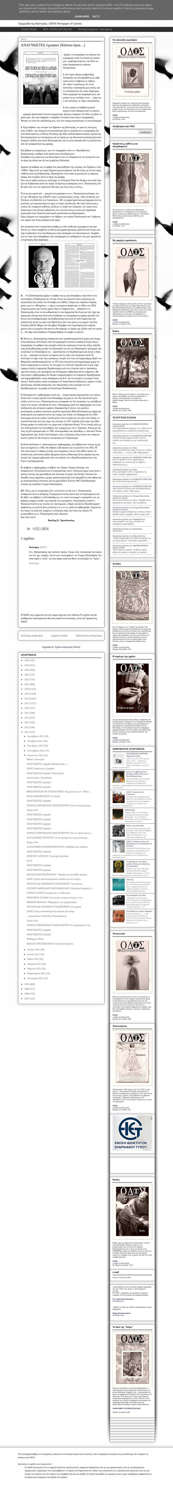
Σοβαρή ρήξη (130, 810)
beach (29, 860)
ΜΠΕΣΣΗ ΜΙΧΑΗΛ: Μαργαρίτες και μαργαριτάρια (52, 902)
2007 (27, 998)
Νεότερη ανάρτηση (32, 635)
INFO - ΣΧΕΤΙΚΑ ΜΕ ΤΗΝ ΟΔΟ (57, 29)
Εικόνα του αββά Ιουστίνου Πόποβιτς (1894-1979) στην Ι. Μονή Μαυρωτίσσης (137, 774)
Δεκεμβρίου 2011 (35, 736)
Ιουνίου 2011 (33, 954)
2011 (27, 732)
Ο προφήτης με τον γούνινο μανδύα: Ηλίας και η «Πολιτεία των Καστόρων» (138, 863)
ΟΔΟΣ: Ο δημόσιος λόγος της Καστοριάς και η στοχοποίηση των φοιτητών (139, 843)
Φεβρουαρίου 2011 (36, 973)
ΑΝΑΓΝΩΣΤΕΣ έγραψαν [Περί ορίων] (45, 773)
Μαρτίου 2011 (34, 968)
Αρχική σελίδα (59, 635)
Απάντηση (34, 563)
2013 (27, 722)
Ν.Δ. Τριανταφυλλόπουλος (123, 1299)
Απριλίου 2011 (34, 964)
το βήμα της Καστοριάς (121, 117)
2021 (27, 684)
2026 (27, 660)
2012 (27, 727)
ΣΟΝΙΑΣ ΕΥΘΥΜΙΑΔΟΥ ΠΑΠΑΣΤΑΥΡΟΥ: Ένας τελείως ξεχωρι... (59, 805)
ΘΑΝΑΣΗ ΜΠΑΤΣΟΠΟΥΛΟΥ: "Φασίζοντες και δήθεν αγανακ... (58, 874)
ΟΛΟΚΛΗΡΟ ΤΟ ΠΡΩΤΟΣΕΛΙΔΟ (127, 1408)
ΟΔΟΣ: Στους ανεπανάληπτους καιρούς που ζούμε (51, 911)
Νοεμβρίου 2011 (35, 741)
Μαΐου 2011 (33, 959)
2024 (27, 670)
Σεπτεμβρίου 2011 (36, 750)
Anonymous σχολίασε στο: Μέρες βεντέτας (129, 536)
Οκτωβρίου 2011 (35, 745)
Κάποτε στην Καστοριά (135, 826)
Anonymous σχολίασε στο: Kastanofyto (127, 529)
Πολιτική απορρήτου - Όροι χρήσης (95, 29)
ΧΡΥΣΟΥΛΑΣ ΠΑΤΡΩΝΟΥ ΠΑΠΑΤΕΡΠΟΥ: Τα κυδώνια (54, 884)
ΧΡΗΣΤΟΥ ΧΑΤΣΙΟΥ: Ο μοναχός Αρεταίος (48, 856)
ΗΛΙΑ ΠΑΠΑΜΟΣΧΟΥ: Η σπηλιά (43, 796)
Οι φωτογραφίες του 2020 (135, 895)
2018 (27, 698)
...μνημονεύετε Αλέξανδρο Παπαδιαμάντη (46, 916)
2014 (27, 717)
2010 (27, 984)
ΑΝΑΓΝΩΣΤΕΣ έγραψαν (39, 782)
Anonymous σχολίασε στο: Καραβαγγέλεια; (129, 519)
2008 (27, 993)
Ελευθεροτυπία (118, 1315)
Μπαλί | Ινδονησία (35, 759)
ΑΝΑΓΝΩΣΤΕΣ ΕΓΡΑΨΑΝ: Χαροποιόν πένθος (137, 755)
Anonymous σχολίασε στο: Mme (125, 448)
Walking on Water (35, 939)
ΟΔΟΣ (115, 115)
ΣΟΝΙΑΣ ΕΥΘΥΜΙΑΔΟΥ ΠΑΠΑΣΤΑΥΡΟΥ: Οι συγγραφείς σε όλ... (59, 925)
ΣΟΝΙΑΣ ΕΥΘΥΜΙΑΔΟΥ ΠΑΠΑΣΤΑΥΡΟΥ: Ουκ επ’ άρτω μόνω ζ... (59, 833)
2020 (27, 689)
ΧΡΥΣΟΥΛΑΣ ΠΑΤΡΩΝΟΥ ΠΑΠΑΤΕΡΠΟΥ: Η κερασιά (54, 907)
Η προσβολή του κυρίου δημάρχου (139, 911)
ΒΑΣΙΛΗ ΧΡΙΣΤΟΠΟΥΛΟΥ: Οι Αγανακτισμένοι (50, 943)
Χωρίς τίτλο (32, 810)
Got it (96, 16)
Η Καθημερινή (118, 1301)
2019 (27, 694)
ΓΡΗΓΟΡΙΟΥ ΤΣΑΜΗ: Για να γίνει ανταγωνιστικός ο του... (55, 897)
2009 (27, 989)
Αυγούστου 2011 (35, 755)
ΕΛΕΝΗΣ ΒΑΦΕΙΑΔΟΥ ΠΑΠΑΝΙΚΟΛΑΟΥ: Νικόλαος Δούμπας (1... (60, 888)
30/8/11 (43, 547)
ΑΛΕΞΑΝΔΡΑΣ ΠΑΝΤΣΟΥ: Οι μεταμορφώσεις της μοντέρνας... (58, 837)
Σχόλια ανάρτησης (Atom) (67, 647)
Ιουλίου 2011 (33, 949)
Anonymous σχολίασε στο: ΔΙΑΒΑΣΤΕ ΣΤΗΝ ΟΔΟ (132, 436)
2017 (27, 703)
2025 (27, 665)
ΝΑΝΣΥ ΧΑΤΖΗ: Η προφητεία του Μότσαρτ (48, 893)
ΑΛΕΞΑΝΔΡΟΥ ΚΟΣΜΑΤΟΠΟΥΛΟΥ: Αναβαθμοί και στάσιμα (57, 847)
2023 (27, 674)
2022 (27, 679)
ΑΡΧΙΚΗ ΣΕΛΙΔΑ (29, 29)
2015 (27, 713)
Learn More (82, 16)
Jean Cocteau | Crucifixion (39, 778)
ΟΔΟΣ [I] (129, 880)
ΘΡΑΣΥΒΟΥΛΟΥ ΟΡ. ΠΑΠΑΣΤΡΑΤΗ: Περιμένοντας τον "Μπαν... (59, 791)
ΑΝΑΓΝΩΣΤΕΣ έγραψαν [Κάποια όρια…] (47, 764)
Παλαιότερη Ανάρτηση (89, 635)
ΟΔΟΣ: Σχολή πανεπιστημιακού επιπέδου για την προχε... (54, 879)
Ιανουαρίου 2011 (35, 978)
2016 (27, 708)
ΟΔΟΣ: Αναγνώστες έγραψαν (41, 768)
